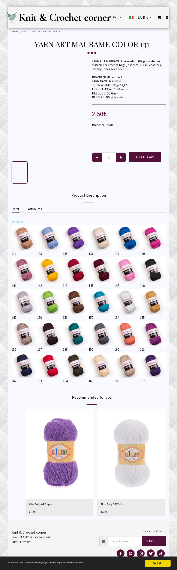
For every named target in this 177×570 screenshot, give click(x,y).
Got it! (157, 563)
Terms (15, 542)
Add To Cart (145, 157)
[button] (159, 17)
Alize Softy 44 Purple (42, 505)
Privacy (26, 542)
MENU (25, 31)
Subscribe (154, 542)
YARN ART (108, 125)
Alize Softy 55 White (114, 505)
